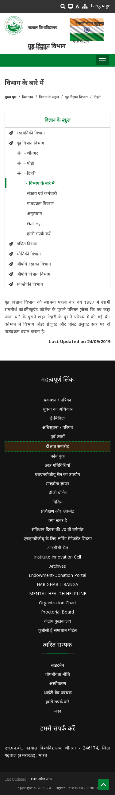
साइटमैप (57, 665)
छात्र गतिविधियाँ (57, 465)
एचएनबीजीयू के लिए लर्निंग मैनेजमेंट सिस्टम (58, 538)
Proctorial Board (57, 612)
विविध (57, 502)
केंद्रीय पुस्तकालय (57, 621)
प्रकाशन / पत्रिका (57, 400)
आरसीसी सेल (57, 548)
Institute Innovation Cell (57, 557)
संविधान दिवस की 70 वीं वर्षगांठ (57, 529)
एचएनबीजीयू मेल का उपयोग (57, 474)
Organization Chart (57, 603)
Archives (57, 566)
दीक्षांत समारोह (57, 446)
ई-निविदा (57, 418)
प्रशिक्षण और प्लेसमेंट (57, 511)
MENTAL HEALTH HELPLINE (57, 593)
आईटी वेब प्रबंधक (58, 692)
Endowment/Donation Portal (57, 575)
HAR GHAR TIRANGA (57, 584)
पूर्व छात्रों (58, 436)
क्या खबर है (57, 520)
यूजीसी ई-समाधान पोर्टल (57, 630)
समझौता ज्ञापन (57, 483)
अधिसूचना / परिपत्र (57, 427)
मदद (57, 711)
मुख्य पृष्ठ (10, 97)
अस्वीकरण (57, 683)
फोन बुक (58, 456)
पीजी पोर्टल (58, 493)
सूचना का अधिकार (58, 409)
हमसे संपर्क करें (57, 702)
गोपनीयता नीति (57, 674)
